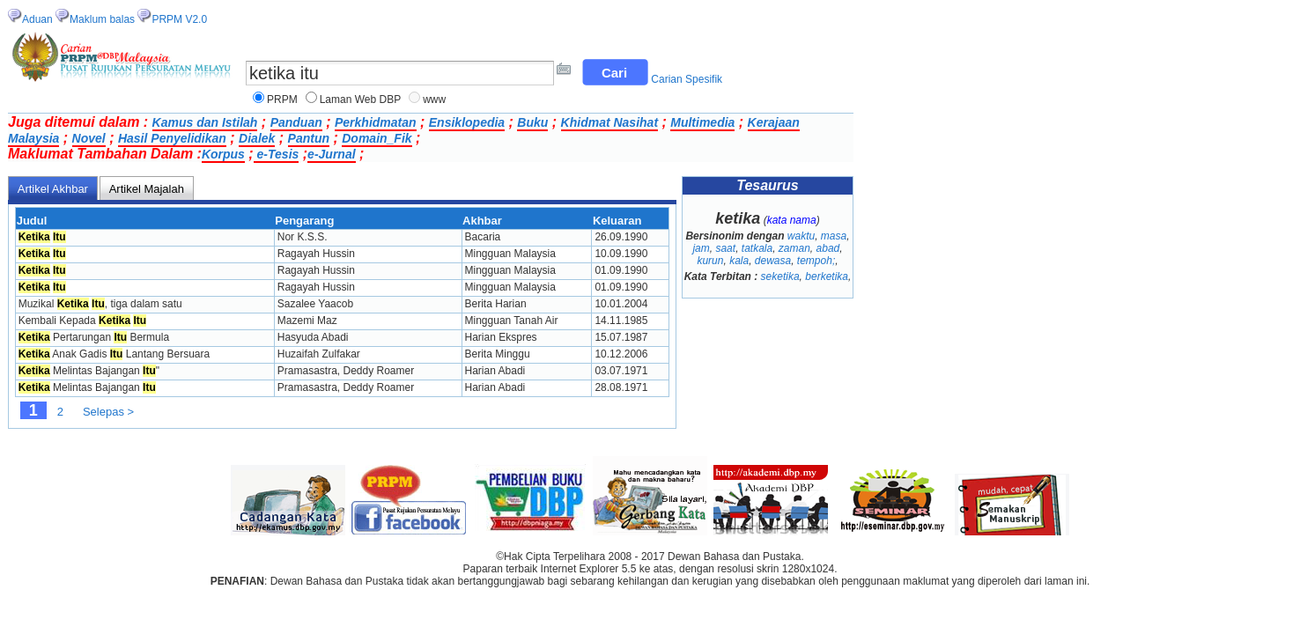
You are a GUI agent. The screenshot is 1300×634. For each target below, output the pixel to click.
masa (833, 236)
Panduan (296, 122)
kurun (710, 260)
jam (700, 248)
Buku (532, 122)
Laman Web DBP (361, 99)
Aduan (37, 19)
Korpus (223, 154)
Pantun (308, 138)
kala (739, 260)
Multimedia (702, 122)
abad (828, 248)
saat (725, 248)
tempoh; (816, 260)
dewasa (773, 260)
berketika (826, 276)
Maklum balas (102, 19)
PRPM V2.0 (179, 19)
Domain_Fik (376, 138)
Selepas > (108, 411)
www (434, 99)
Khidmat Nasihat (609, 122)
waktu (801, 236)
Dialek (257, 138)
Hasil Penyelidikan (172, 138)
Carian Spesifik (686, 79)
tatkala (757, 248)
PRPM (282, 99)
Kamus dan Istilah (205, 122)
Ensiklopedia (467, 122)
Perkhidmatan (376, 122)
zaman (794, 248)
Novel (89, 138)
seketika (780, 276)
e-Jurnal (331, 154)
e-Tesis (276, 154)
